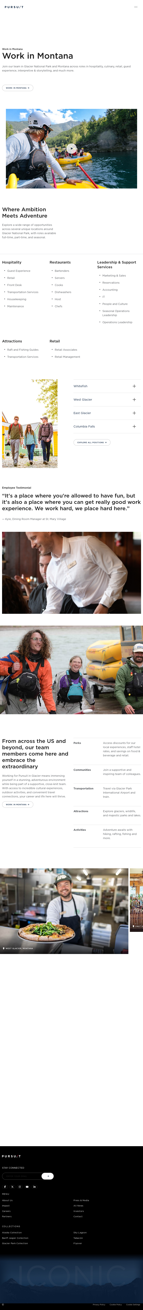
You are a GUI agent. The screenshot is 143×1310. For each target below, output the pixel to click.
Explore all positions (90, 442)
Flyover (77, 1243)
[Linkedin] (34, 1187)
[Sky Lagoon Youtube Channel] (27, 1187)
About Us (7, 1200)
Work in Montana (16, 88)
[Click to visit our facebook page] (5, 1187)
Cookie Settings (133, 1305)
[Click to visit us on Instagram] (20, 1187)
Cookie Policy (116, 1305)
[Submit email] (47, 1176)
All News (78, 1205)
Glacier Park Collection (15, 1243)
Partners (7, 1216)
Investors (78, 1211)
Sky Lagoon (80, 1232)
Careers (6, 1211)
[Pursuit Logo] (14, 7)
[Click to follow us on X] (12, 1187)
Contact (77, 1216)
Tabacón (78, 1238)
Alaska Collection (12, 1232)
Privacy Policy (99, 1305)
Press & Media (81, 1200)
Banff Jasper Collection (15, 1238)
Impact (6, 1205)
